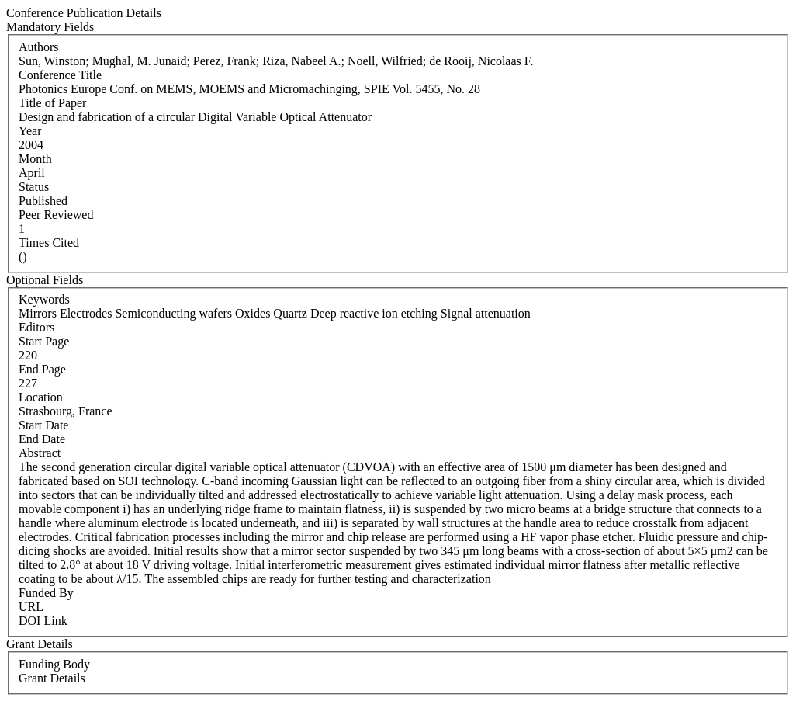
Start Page (44, 341)
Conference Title (60, 75)
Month (35, 158)
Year (30, 130)
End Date (42, 439)
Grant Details (52, 678)
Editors (36, 327)
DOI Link (43, 620)
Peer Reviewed (56, 214)
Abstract (40, 453)
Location (41, 397)
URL (31, 606)
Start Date (43, 425)
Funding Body (54, 664)
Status (34, 186)
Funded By (46, 592)
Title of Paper (52, 102)
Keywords (44, 299)
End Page (42, 369)
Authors (39, 47)
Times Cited (49, 242)
